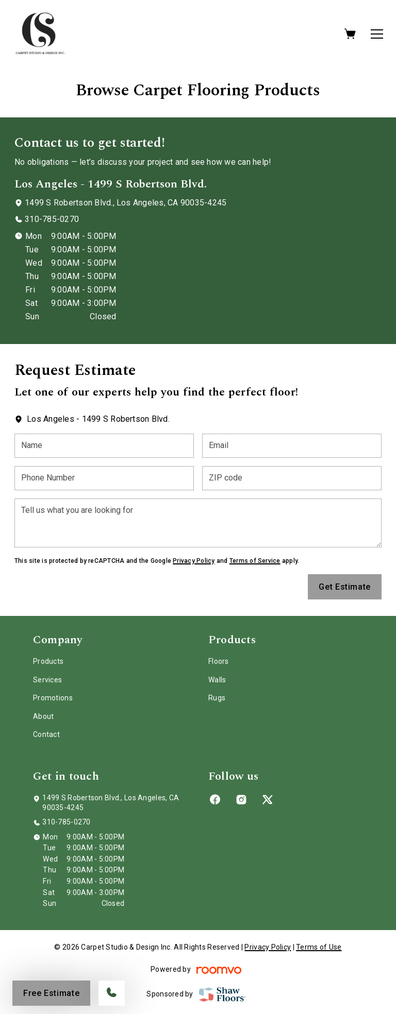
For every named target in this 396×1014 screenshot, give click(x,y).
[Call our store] (111, 993)
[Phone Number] (104, 478)
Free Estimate (51, 993)
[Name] (104, 446)
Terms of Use (318, 947)
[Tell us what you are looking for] (198, 523)
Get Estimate (345, 587)
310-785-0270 (52, 219)
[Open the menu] (377, 34)
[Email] (292, 446)
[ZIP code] (292, 478)
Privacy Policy (193, 560)
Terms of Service (254, 560)
